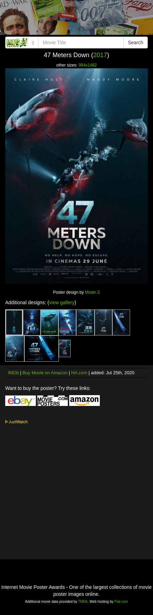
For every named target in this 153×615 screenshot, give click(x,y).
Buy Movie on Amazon (45, 372)
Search (135, 42)
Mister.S (92, 292)
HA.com (79, 372)
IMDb (13, 372)
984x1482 (88, 65)
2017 (100, 55)
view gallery (61, 302)
